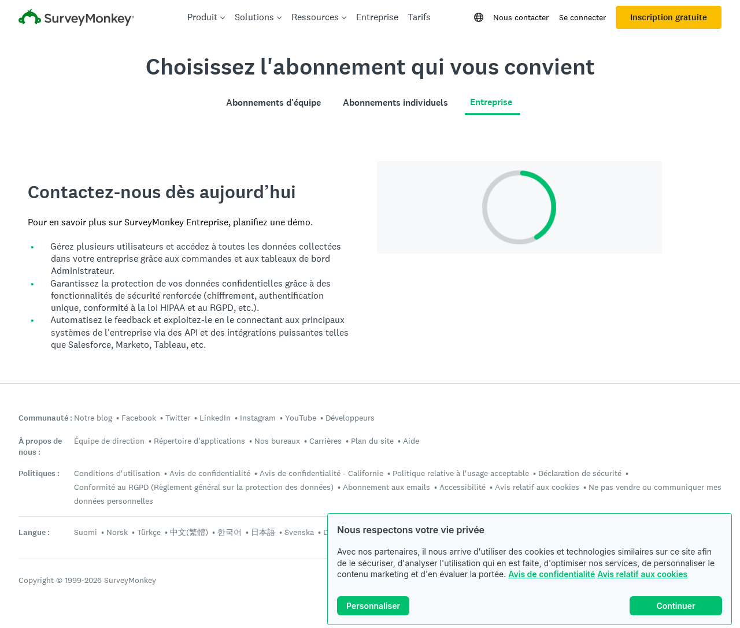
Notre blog (93, 418)
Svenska (299, 532)
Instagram (258, 418)
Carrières (325, 441)
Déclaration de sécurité (579, 473)
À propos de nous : (40, 447)
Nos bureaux (277, 441)
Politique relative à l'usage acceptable (461, 473)
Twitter (177, 418)
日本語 (263, 532)
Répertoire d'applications (199, 441)
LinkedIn (215, 418)
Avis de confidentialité (551, 574)
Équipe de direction (109, 441)
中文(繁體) (189, 532)
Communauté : (45, 418)
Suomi (85, 532)
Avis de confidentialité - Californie (321, 473)
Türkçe (149, 532)
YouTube (300, 418)
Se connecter (582, 17)
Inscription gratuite (668, 17)
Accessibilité (462, 487)
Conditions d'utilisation (117, 473)
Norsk (117, 532)
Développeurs (350, 418)
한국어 (229, 532)
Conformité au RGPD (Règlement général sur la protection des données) (204, 487)
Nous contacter (521, 17)
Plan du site (372, 441)
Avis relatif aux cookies (642, 574)
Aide (411, 441)
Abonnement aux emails (386, 487)
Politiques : (39, 473)
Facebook (138, 418)
